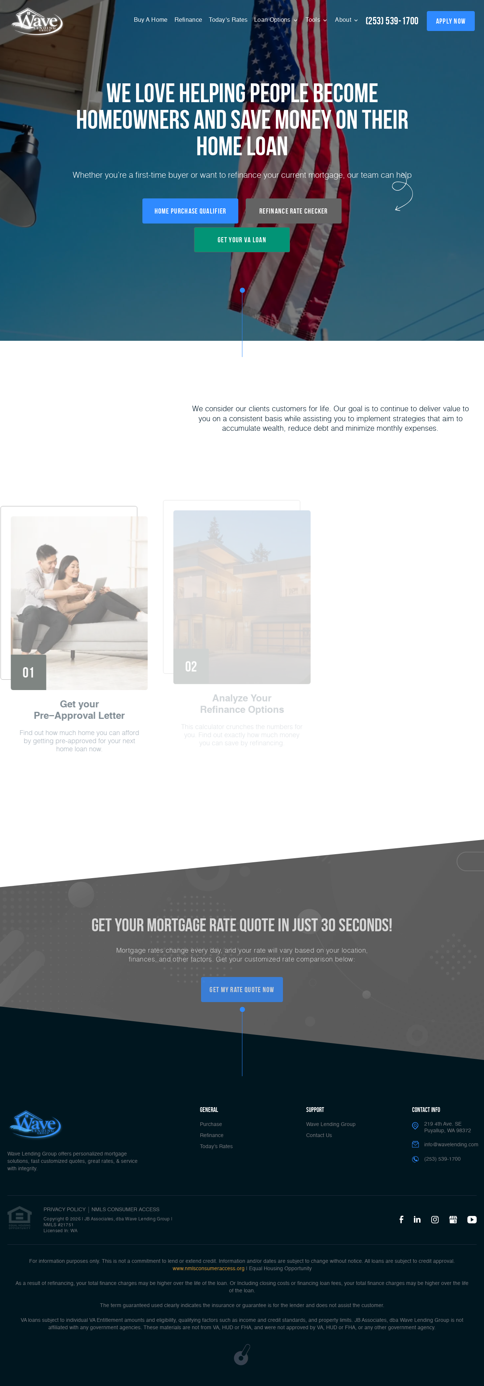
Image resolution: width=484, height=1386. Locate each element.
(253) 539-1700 (392, 21)
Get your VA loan (242, 240)
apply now (451, 21)
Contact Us (319, 1135)
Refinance (188, 20)
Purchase (211, 1124)
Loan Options (273, 20)
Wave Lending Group (331, 1124)
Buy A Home (151, 20)
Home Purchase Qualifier (191, 211)
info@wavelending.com (451, 1144)
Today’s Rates (228, 20)
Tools (313, 20)
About (344, 20)
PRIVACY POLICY (65, 1209)
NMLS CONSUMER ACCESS (125, 1209)
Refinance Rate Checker (293, 211)
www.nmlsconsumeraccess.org (209, 1268)
